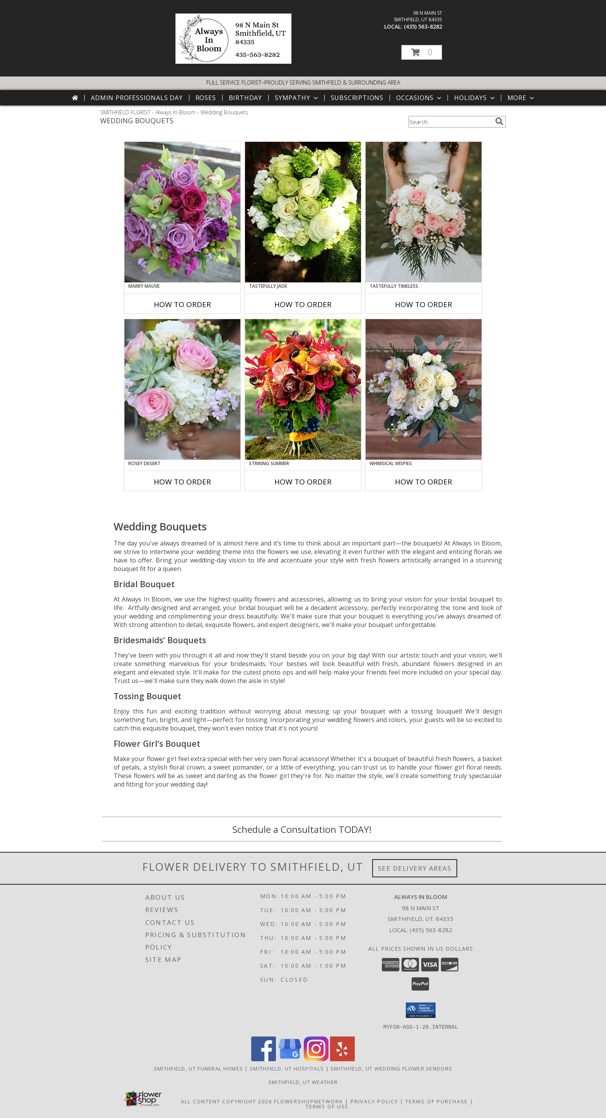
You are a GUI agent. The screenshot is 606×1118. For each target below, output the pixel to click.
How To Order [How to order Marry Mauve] (182, 304)
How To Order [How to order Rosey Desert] (182, 482)
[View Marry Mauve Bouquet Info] (182, 212)
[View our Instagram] (316, 1058)
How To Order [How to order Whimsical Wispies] (423, 482)
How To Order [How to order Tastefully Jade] (303, 304)
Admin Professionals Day (136, 97)
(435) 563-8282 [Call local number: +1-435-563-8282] (423, 26)
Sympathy (297, 97)
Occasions (419, 97)
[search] (499, 121)
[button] (421, 52)
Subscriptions (357, 97)
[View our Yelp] (342, 1058)
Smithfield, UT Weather (303, 1081)
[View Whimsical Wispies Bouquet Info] (424, 389)
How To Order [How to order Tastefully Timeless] (423, 304)
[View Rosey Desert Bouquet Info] (182, 389)
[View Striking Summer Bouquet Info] (303, 389)
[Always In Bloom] (233, 61)
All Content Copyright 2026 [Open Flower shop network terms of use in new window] (226, 1101)
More (521, 97)
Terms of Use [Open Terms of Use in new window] (327, 1106)
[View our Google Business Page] (289, 1058)
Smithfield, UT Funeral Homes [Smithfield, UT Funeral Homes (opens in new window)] (198, 1068)
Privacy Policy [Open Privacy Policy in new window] (374, 1101)
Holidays (475, 97)
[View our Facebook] (263, 1058)
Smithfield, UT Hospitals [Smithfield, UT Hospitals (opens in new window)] (287, 1068)
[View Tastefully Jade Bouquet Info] (303, 212)
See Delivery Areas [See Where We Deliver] (415, 868)
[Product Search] (450, 121)
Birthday (245, 97)
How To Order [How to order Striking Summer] (303, 482)
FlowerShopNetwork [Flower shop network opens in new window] (308, 1101)
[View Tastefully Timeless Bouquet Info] (424, 212)
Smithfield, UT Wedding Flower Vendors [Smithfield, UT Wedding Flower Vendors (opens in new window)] (391, 1068)
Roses (206, 97)
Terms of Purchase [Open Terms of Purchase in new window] (436, 1101)
